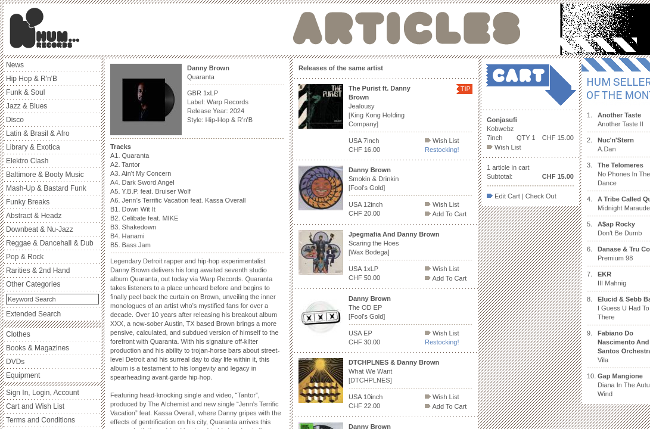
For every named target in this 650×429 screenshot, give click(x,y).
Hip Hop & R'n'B (31, 78)
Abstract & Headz (33, 216)
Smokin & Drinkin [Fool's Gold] (374, 178)
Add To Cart (445, 213)
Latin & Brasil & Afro (38, 133)
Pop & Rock (24, 257)
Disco (15, 120)
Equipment (23, 375)
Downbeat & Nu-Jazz (39, 229)
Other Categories (33, 284)
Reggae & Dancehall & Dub (50, 243)
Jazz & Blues (26, 106)
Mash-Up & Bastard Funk (46, 188)
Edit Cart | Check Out (521, 196)
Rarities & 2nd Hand (38, 270)
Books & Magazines (37, 348)
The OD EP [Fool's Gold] (370, 307)
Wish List (442, 140)
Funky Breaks (27, 202)
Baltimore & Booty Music (45, 174)
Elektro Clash (27, 161)
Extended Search (33, 314)
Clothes (18, 334)
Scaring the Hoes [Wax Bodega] (394, 243)
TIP (466, 88)
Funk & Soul (25, 92)
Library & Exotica (33, 147)
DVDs (15, 362)
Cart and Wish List (35, 406)
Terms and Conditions (40, 420)
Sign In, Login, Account (42, 392)
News (15, 65)
